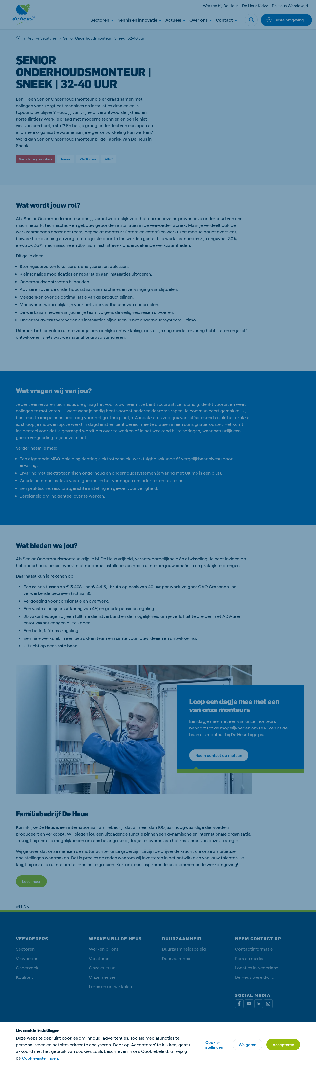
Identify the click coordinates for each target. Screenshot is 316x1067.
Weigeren (247, 1044)
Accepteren (283, 1044)
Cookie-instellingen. (40, 1058)
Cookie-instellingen (212, 1044)
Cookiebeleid (154, 1051)
